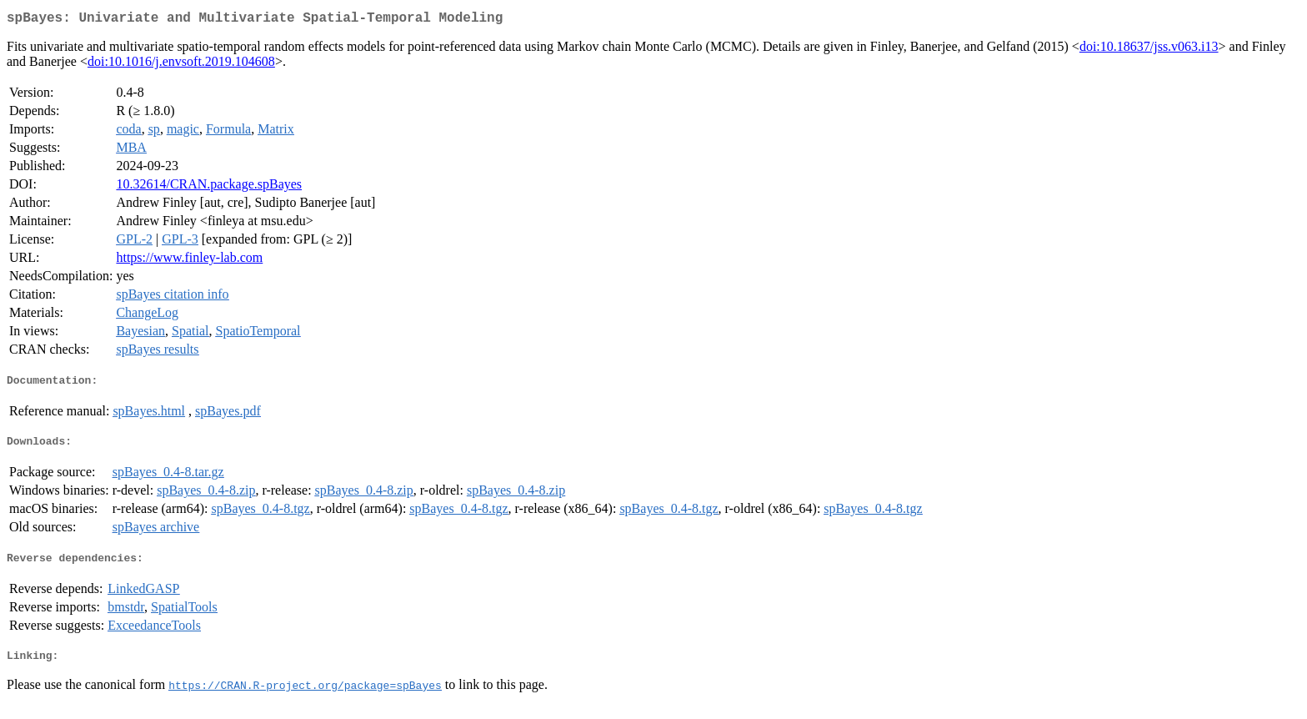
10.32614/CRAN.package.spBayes (209, 187)
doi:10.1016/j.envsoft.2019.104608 (181, 65)
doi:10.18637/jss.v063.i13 (1149, 50)
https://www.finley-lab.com (189, 261)
